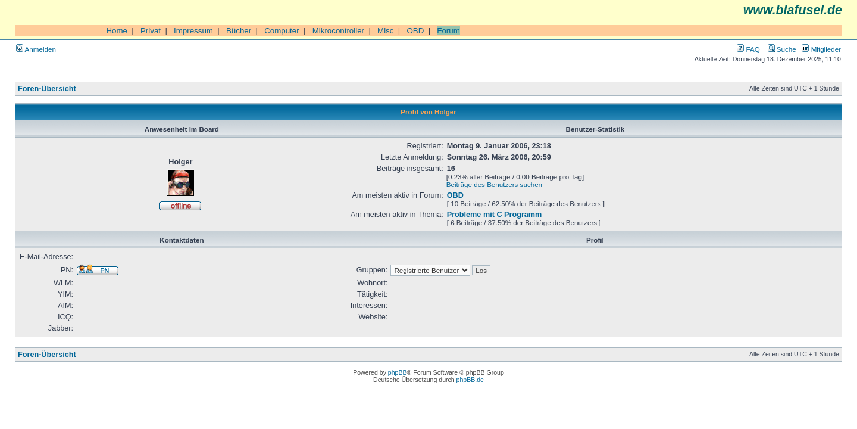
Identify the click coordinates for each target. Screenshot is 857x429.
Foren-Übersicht (47, 89)
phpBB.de (470, 379)
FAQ (748, 49)
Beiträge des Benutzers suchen (494, 184)
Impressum (193, 30)
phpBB (397, 372)
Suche (782, 49)
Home (116, 30)
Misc (385, 30)
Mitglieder (821, 49)
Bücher (238, 30)
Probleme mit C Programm (494, 214)
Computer (281, 30)
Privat (150, 30)
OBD (415, 30)
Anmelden (36, 49)
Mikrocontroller (338, 30)
